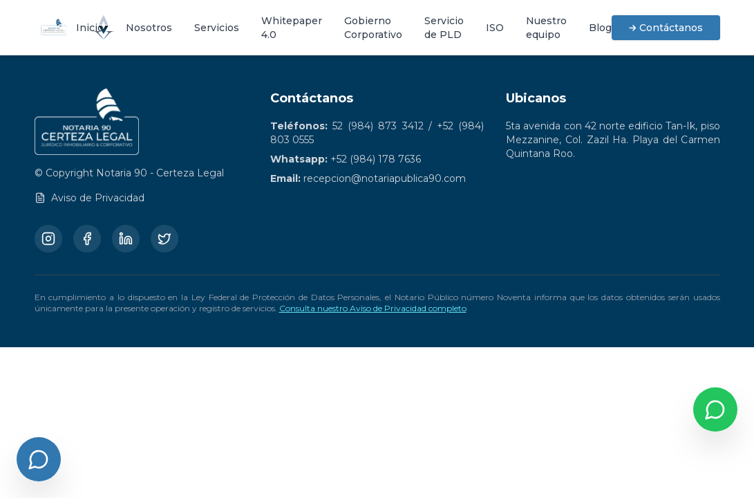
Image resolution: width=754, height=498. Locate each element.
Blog (600, 27)
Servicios (216, 27)
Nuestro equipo (546, 28)
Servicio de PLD (444, 28)
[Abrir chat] (39, 459)
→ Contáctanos (666, 27)
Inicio (90, 27)
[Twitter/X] (164, 238)
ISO (495, 27)
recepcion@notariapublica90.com (384, 178)
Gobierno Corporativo (373, 28)
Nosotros (149, 27)
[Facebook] (87, 238)
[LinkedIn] (126, 238)
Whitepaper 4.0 (291, 28)
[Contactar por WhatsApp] (715, 409)
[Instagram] (48, 238)
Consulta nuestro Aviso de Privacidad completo (372, 308)
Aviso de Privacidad (89, 198)
